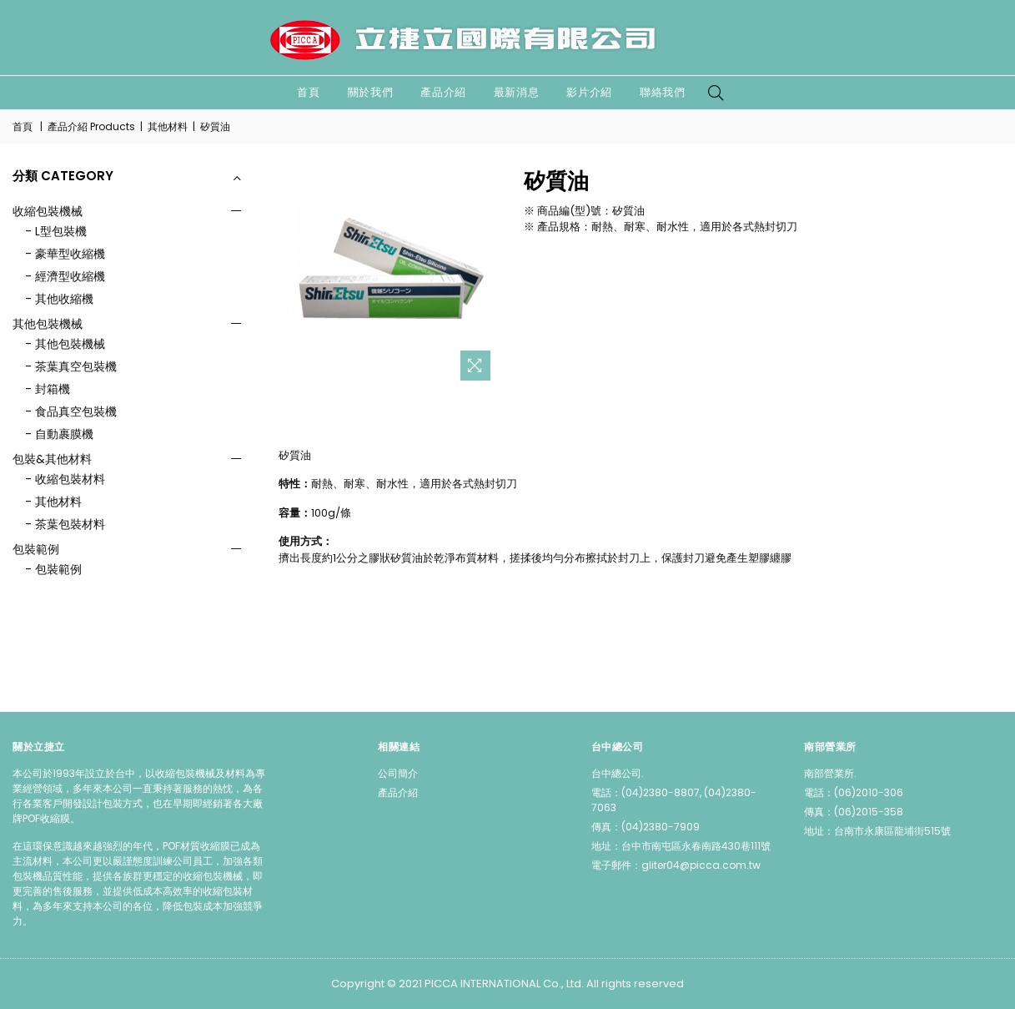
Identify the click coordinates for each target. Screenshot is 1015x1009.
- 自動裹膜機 (59, 434)
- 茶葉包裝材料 (65, 524)
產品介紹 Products (91, 126)
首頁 (308, 92)
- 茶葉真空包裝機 (71, 366)
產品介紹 (443, 92)
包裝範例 (36, 549)
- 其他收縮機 (59, 298)
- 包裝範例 (53, 569)
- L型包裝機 (56, 231)
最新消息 (517, 92)
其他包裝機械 (48, 323)
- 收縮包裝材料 (65, 479)
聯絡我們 (663, 92)
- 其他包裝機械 (65, 343)
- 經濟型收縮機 (65, 276)
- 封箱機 (47, 389)
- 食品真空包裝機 (71, 411)
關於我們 (371, 92)
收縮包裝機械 (48, 211)
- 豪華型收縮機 (65, 253)
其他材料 (168, 126)
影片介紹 (589, 92)
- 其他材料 (53, 501)
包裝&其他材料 (52, 459)
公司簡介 (398, 773)
